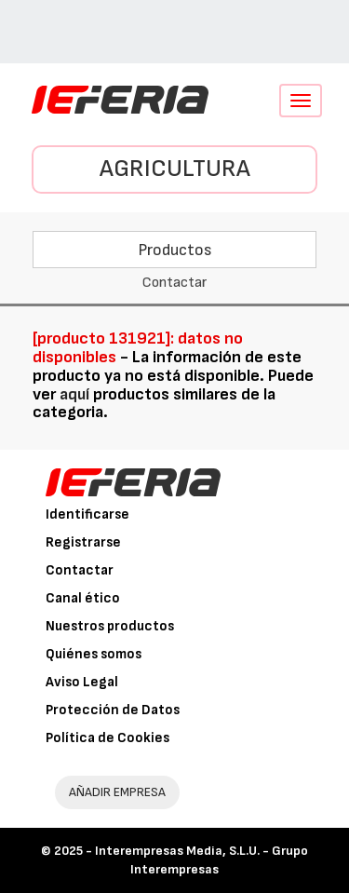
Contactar (80, 570)
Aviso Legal (82, 682)
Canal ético (83, 598)
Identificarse (87, 514)
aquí (74, 394)
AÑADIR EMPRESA (117, 792)
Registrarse (83, 542)
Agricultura (175, 169)
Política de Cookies (107, 738)
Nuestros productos (110, 626)
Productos (175, 250)
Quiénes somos (93, 654)
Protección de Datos (113, 710)
